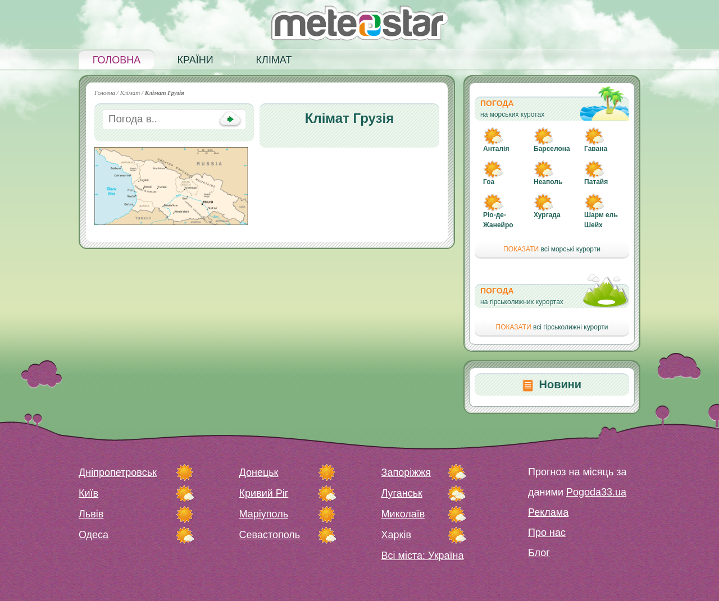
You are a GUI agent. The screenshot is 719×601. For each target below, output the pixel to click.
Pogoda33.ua (596, 492)
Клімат (274, 60)
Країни (195, 60)
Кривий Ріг (264, 493)
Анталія (496, 149)
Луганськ (401, 493)
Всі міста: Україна (422, 555)
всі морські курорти (551, 249)
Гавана (595, 149)
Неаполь (548, 182)
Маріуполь (263, 514)
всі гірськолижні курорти (552, 327)
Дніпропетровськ (118, 472)
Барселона (552, 149)
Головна (116, 60)
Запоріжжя (406, 472)
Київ (88, 493)
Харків (396, 534)
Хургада (547, 215)
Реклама (548, 512)
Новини (560, 384)
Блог (539, 552)
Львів (91, 514)
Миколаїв (403, 514)
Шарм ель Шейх (601, 220)
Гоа (488, 182)
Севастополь (270, 534)
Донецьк (259, 472)
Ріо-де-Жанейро (498, 220)
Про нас (547, 532)
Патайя (596, 182)
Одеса (93, 534)
